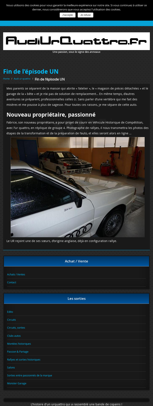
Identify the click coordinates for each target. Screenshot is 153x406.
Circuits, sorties (16, 327)
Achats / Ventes (16, 274)
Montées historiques (19, 343)
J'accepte (67, 15)
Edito (10, 311)
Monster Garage (16, 383)
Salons (11, 367)
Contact (11, 282)
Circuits (11, 319)
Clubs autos (14, 335)
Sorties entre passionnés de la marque (29, 375)
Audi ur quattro (22, 78)
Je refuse (85, 15)
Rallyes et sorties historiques (23, 359)
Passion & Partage (17, 351)
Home (6, 78)
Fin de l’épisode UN (31, 71)
